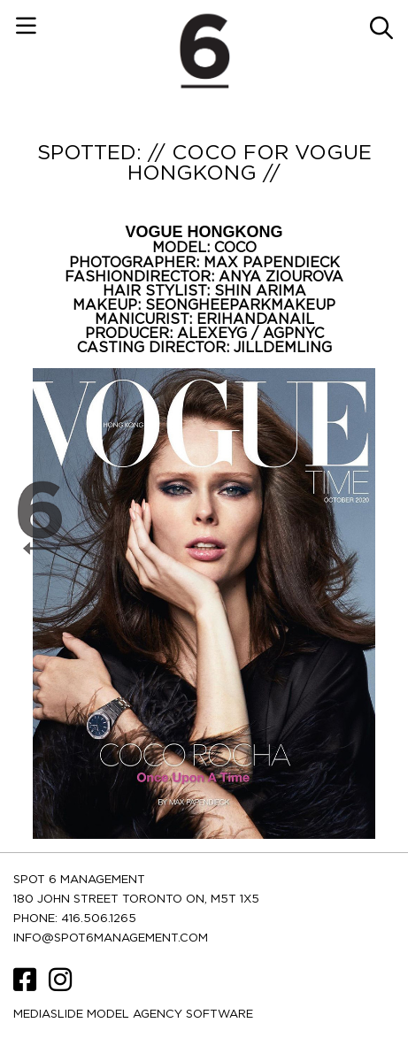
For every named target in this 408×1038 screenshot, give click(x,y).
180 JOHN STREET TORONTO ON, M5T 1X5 (136, 899)
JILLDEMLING (283, 348)
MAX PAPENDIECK (272, 263)
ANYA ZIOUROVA (281, 277)
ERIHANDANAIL (255, 319)
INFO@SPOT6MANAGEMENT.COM (110, 938)
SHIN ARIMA (260, 291)
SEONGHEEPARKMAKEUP (240, 305)
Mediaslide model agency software (133, 1014)
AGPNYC (293, 334)
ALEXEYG (214, 334)
